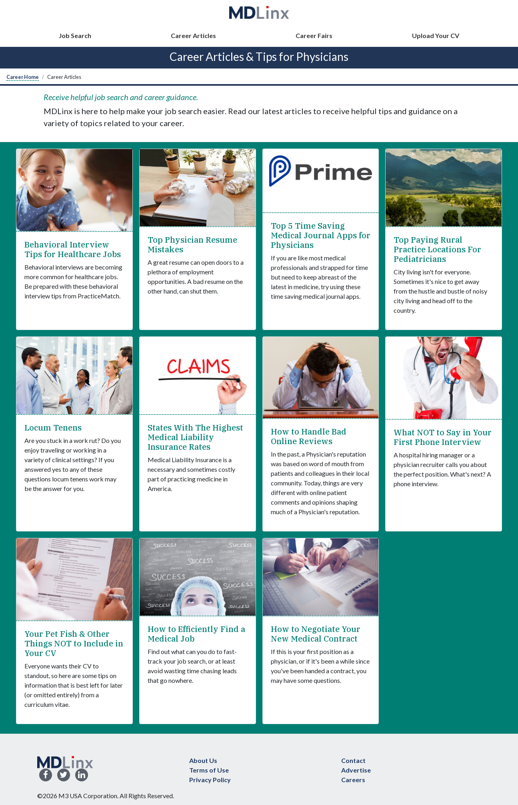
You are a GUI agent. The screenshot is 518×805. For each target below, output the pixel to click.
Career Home (22, 77)
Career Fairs (314, 35)
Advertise (356, 770)
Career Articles (193, 35)
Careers (353, 779)
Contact (353, 760)
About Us (203, 760)
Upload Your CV (435, 35)
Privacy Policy (210, 779)
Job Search (75, 35)
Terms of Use (209, 770)
